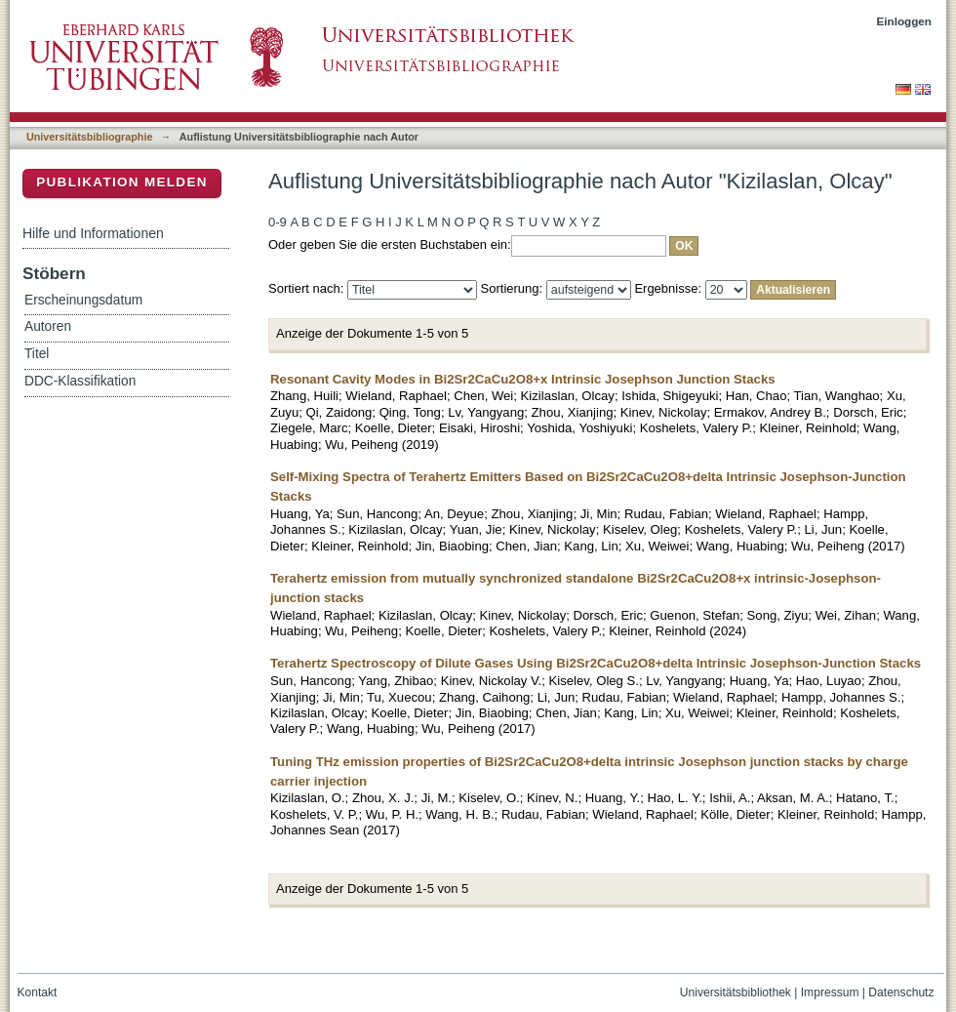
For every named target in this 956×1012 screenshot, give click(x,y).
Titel (36, 353)
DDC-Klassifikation (80, 381)
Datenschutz (901, 992)
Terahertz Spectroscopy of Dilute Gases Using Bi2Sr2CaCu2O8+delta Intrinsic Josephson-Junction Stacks (595, 663)
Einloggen (905, 21)
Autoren (47, 326)
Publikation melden (122, 182)
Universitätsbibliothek (735, 992)
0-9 (277, 222)
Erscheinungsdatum (83, 300)
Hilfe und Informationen (93, 233)
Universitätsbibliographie (89, 136)
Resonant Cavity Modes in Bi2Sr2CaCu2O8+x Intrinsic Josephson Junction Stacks (523, 379)
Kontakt (38, 992)
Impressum (830, 992)
